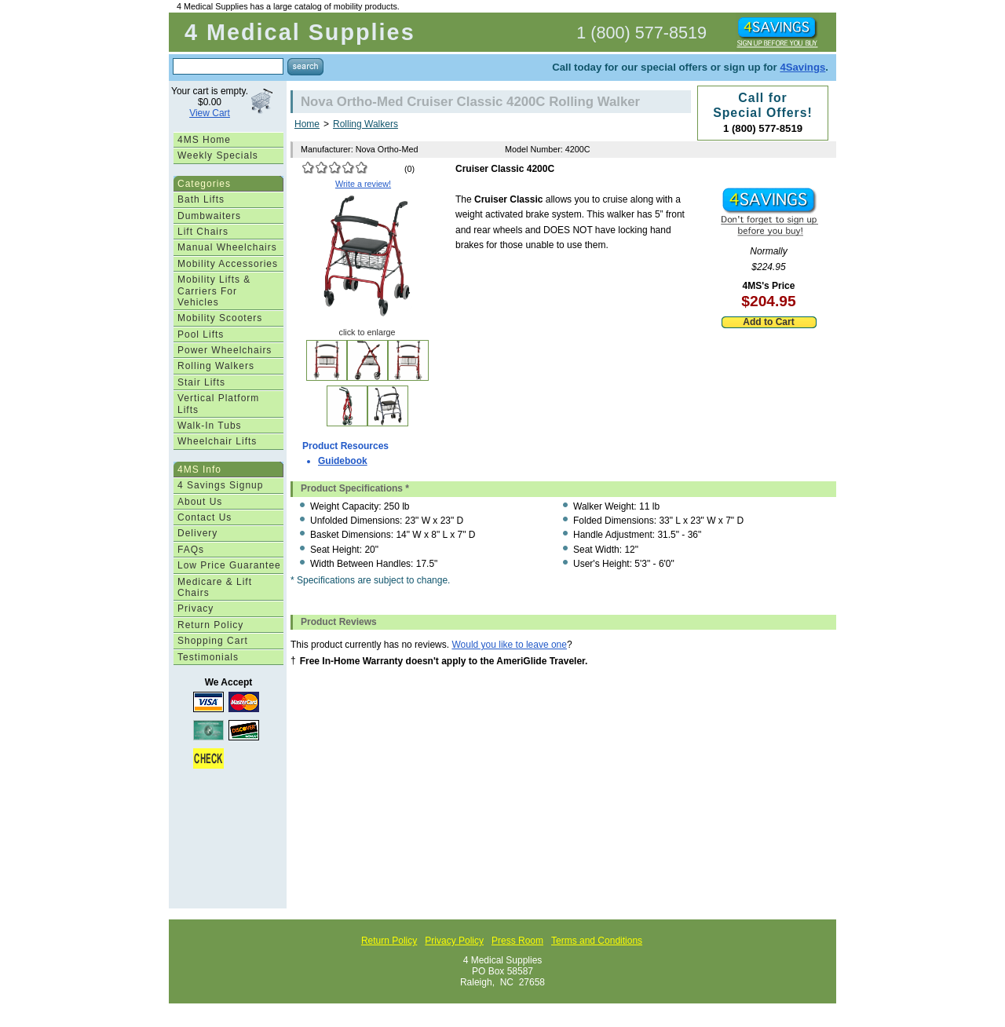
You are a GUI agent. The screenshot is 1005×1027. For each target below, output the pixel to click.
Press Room (517, 940)
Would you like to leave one (509, 644)
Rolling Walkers (215, 365)
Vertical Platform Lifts (218, 404)
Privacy (195, 608)
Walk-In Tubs (209, 425)
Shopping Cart (212, 640)
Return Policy (210, 624)
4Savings (802, 67)
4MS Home (204, 139)
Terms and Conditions (596, 940)
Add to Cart (768, 321)
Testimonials (208, 657)
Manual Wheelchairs (227, 247)
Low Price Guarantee (229, 565)
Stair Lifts (201, 382)
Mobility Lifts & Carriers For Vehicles (213, 291)
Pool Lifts (200, 334)
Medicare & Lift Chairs (214, 587)
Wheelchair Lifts (217, 441)
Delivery (197, 533)
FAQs (190, 549)
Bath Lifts (201, 199)
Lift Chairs (202, 231)
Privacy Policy (454, 940)
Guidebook (342, 460)
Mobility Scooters (219, 317)
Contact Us (204, 517)
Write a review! (363, 183)
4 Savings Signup (220, 485)
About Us (199, 501)
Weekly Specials (217, 155)
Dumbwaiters (209, 215)
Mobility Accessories (227, 263)
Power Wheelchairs (224, 350)
